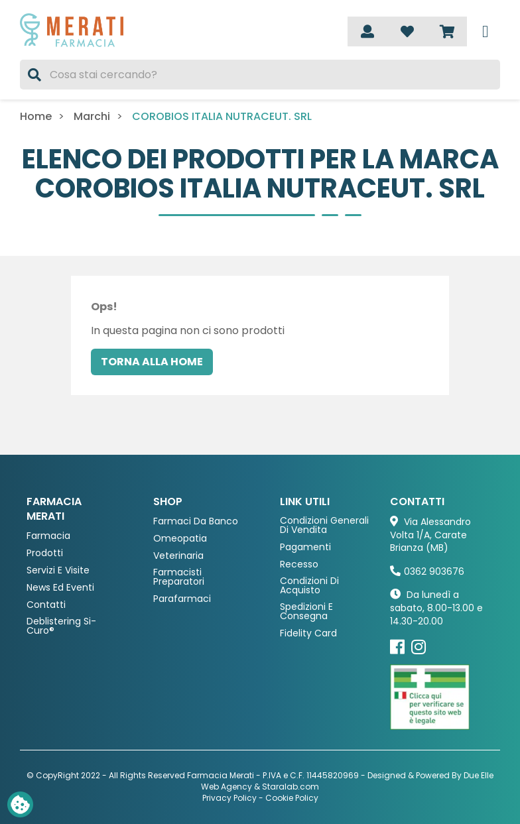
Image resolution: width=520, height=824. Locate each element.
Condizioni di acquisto (309, 585)
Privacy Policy (229, 797)
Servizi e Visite (58, 570)
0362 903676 (434, 571)
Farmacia (48, 536)
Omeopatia (180, 539)
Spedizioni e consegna (306, 611)
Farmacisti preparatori (178, 577)
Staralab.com (290, 786)
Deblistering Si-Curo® (61, 626)
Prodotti (45, 553)
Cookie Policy (291, 797)
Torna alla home (152, 361)
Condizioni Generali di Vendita (324, 525)
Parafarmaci (182, 599)
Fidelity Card (308, 633)
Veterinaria (178, 556)
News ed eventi (60, 588)
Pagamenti (305, 547)
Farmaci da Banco (195, 521)
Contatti (46, 605)
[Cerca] (260, 74)
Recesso (299, 564)
